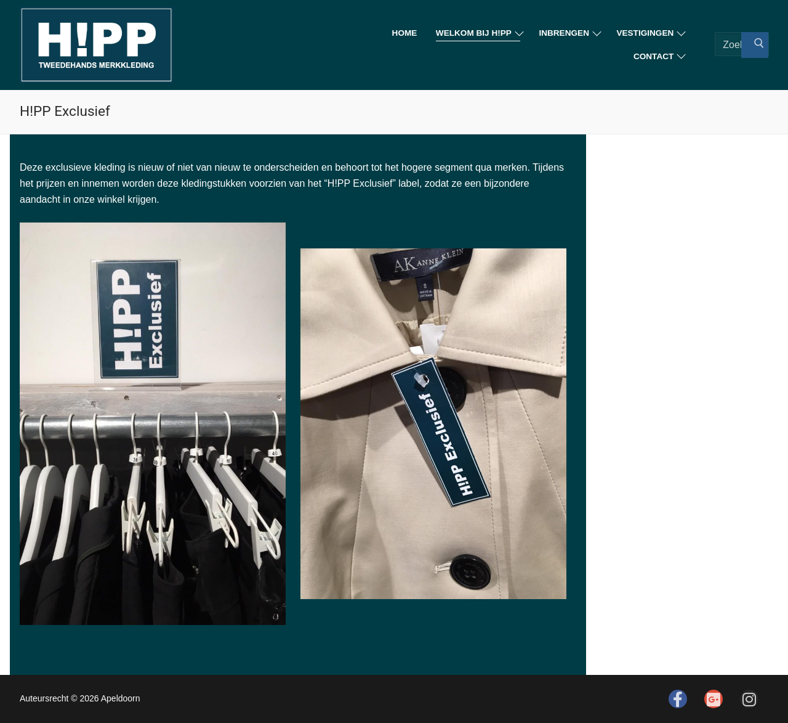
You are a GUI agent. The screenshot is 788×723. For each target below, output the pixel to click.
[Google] (713, 699)
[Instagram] (749, 699)
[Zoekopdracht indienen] (754, 45)
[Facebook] (678, 699)
